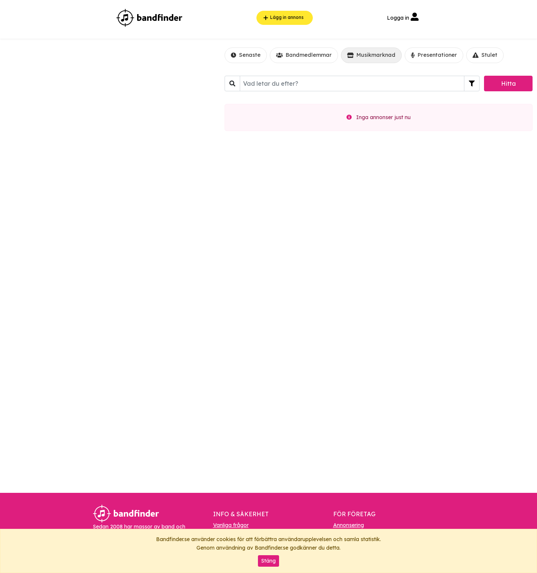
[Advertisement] (105, 150)
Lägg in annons (282, 17)
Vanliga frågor (231, 525)
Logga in (403, 17)
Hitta (508, 83)
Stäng (268, 560)
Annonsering (348, 525)
